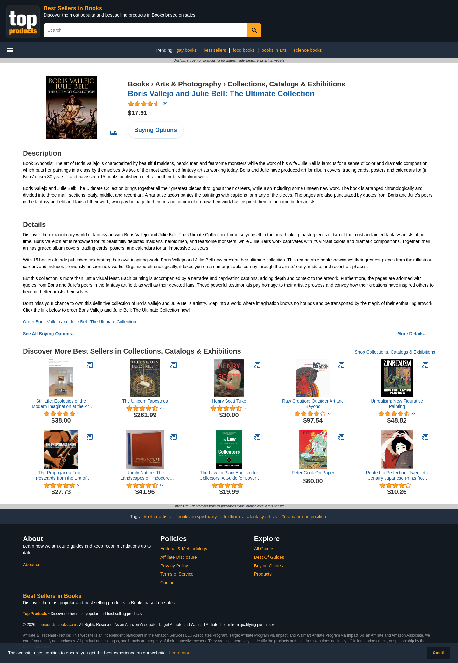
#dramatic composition (303, 516)
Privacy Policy (174, 565)
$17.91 (137, 112)
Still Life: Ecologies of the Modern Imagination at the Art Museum (61, 403)
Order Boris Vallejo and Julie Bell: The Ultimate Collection (79, 321)
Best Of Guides (269, 557)
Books (138, 84)
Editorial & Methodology (183, 548)
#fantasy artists (262, 516)
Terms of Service (176, 574)
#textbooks (232, 516)
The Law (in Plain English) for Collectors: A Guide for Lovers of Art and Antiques (228, 475)
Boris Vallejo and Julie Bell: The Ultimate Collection (221, 93)
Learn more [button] (180, 652)
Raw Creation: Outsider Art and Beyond (313, 403)
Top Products (35, 614)
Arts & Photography (188, 84)
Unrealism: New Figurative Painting (397, 403)
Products (263, 574)
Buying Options (155, 130)
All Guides (264, 548)
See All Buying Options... (49, 333)
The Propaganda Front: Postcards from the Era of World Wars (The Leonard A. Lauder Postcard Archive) (61, 475)
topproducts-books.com (56, 624)
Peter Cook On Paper (313, 472)
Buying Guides (268, 565)
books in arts (274, 50)
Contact (168, 582)
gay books (187, 50)
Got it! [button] (438, 653)
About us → (34, 564)
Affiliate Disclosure (178, 557)
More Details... (412, 333)
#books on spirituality (196, 516)
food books (244, 50)
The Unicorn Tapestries (145, 400)
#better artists (157, 516)
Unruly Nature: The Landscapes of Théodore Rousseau (145, 475)
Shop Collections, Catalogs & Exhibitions (395, 352)
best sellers (215, 50)
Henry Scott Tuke (229, 400)
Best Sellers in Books (73, 8)
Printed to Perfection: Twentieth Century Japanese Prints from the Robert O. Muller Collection (397, 475)
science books (308, 50)
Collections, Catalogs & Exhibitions (286, 84)
